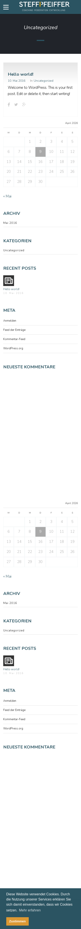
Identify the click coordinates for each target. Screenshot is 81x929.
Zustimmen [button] (17, 921)
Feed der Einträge (14, 330)
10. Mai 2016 (16, 81)
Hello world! (20, 74)
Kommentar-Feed (14, 339)
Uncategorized (43, 81)
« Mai (7, 196)
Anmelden (9, 321)
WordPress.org (13, 348)
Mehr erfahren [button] (30, 910)
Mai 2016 (10, 223)
